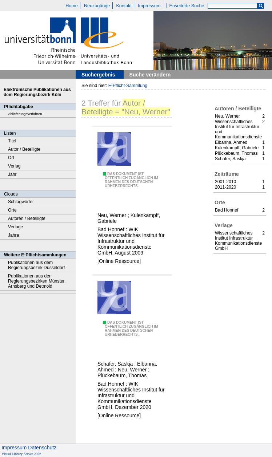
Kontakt (124, 5)
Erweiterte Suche (186, 5)
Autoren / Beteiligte (26, 218)
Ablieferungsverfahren (25, 114)
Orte (12, 210)
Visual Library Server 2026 (21, 454)
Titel (12, 140)
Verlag (14, 166)
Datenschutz (42, 447)
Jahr (12, 174)
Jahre (13, 235)
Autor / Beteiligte (24, 149)
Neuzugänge (97, 5)
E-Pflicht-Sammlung (128, 85)
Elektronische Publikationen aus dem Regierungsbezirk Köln (37, 92)
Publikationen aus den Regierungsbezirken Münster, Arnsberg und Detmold (36, 281)
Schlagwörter (21, 201)
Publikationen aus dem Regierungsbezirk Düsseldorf (36, 265)
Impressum (149, 5)
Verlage (15, 226)
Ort (11, 157)
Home (71, 5)
